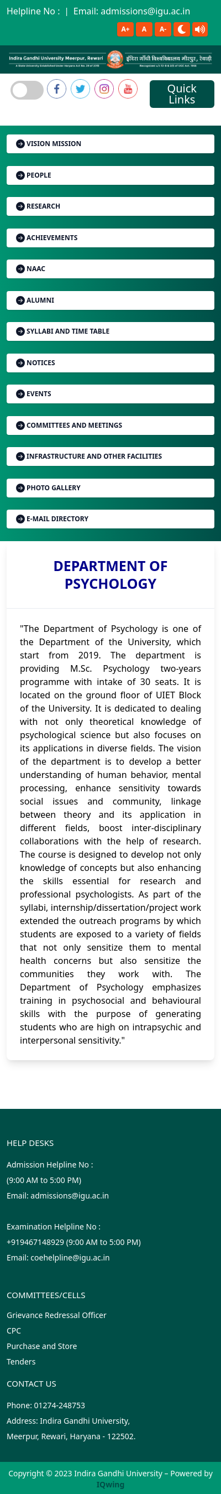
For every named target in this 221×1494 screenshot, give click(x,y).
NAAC (30, 268)
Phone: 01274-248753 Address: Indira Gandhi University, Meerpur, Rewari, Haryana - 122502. (71, 1420)
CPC (14, 1330)
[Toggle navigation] (27, 90)
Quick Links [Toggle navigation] (182, 94)
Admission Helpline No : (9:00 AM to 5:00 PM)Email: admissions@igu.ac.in (58, 1180)
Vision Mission (48, 143)
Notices (35, 362)
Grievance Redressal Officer (57, 1315)
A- (163, 29)
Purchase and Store (42, 1346)
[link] (56, 88)
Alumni (35, 300)
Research (38, 206)
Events (33, 393)
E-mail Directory (52, 518)
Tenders (21, 1361)
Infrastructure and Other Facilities (89, 456)
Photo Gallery (48, 487)
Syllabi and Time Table (62, 331)
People (33, 175)
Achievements (46, 237)
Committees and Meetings (69, 425)
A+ (125, 29)
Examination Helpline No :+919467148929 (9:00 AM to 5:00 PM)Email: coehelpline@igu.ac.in (74, 1242)
